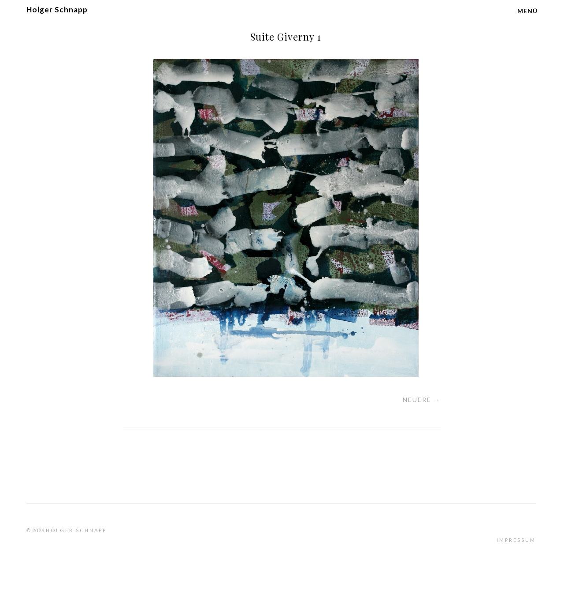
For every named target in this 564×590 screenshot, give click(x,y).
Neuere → (422, 399)
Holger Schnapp (57, 9)
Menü (527, 11)
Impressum (516, 540)
